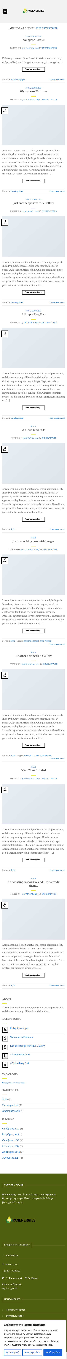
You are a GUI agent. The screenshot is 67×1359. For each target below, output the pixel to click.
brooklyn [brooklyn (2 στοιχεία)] (5, 1083)
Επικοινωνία (12, 1256)
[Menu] (5, 11)
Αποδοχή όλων (53, 1352)
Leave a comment (57, 80)
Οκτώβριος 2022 (10, 1129)
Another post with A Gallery (33, 656)
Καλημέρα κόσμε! (33, 40)
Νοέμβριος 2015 (10, 1134)
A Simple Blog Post (34, 314)
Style (33, 426)
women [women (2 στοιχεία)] (22, 1083)
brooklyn (28, 641)
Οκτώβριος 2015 (10, 1140)
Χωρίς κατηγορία (34, 36)
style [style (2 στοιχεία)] (17, 1083)
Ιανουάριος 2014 (10, 1146)
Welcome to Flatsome (33, 91)
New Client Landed (33, 770)
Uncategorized (33, 88)
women (48, 641)
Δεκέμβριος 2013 (11, 1152)
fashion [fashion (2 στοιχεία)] (12, 1083)
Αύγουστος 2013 (10, 1158)
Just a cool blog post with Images (33, 541)
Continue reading (33, 69)
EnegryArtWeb (47, 28)
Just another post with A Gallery (33, 203)
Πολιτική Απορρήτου (16, 1310)
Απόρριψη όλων (32, 1352)
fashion (35, 641)
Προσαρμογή (12, 1352)
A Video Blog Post (33, 430)
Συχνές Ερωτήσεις (15, 1316)
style (42, 641)
